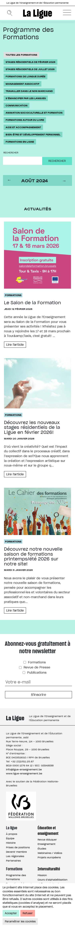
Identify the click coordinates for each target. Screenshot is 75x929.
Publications (36, 672)
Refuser (28, 913)
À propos (11, 833)
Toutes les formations (21, 54)
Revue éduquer (47, 839)
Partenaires (13, 860)
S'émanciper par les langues (26, 98)
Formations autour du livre (25, 119)
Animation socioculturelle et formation (34, 112)
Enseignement (46, 843)
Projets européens (49, 857)
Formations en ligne (20, 141)
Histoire (11, 842)
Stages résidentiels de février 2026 (30, 61)
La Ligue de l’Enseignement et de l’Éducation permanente (37, 3)
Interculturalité (49, 869)
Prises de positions (18, 847)
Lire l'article (15, 345)
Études (42, 848)
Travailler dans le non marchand (29, 91)
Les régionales (15, 856)
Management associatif (22, 83)
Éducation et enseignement (48, 830)
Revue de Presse (36, 667)
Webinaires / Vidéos (50, 852)
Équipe (10, 838)
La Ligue (37, 13)
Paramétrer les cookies (20, 921)
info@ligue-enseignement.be (24, 769)
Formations (13, 295)
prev (10, 180)
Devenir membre (16, 851)
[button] (67, 12)
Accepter (11, 913)
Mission (42, 875)
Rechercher (10, 152)
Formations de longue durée (25, 76)
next (65, 180)
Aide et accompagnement (23, 127)
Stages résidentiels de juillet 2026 (30, 69)
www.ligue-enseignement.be (24, 773)
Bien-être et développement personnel (33, 134)
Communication (16, 105)
